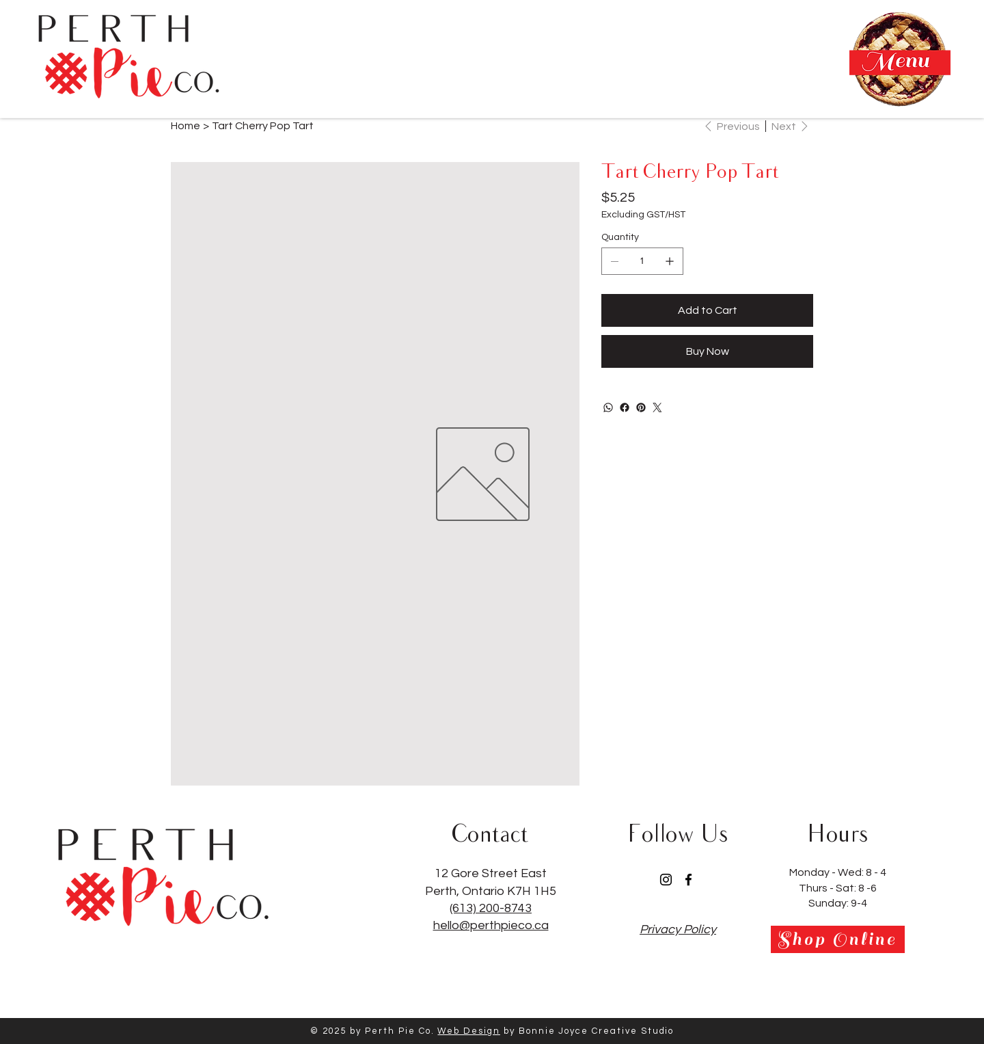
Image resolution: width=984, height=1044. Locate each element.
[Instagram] (666, 879)
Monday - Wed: (827, 872)
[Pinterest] (641, 407)
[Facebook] (624, 407)
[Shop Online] (838, 939)
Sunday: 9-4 (837, 903)
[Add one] (669, 261)
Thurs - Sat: (828, 888)
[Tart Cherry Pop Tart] (263, 126)
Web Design (468, 1031)
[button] (900, 59)
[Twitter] (657, 407)
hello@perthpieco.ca (491, 925)
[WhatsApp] (608, 407)
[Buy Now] (707, 351)
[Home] (185, 126)
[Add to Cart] (707, 310)
